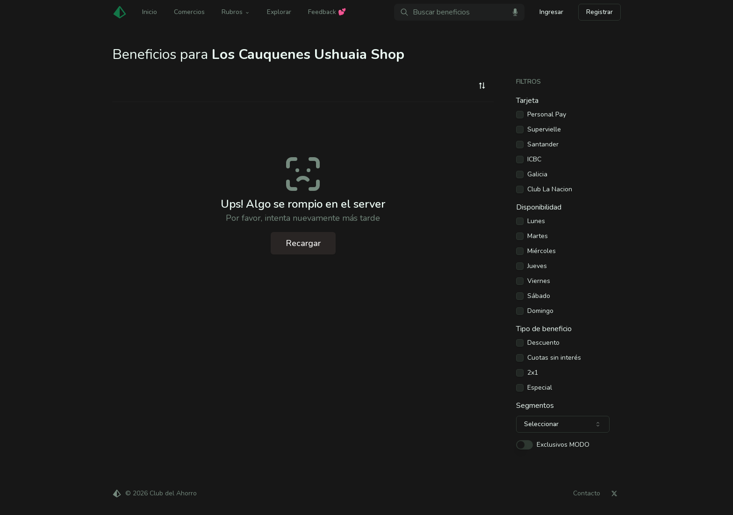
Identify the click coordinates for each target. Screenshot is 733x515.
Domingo (540, 311)
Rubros (236, 11)
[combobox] (482, 85)
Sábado (538, 296)
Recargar (303, 243)
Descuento (543, 343)
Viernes (538, 281)
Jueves (537, 266)
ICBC (534, 159)
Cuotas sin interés (554, 358)
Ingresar (551, 11)
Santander (543, 144)
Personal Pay (546, 114)
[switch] (524, 445)
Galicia (537, 174)
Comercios (189, 11)
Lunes (536, 221)
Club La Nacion (549, 189)
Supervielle (544, 129)
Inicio (149, 11)
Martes (537, 236)
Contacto (586, 493)
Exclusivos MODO (563, 445)
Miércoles (541, 251)
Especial (539, 388)
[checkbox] (520, 114)
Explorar (279, 11)
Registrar (599, 11)
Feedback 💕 (327, 11)
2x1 (532, 373)
